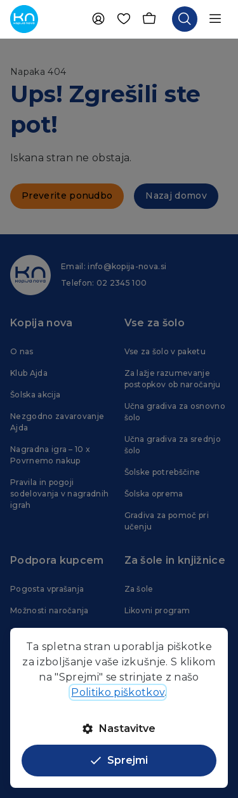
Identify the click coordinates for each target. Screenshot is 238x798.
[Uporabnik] (98, 19)
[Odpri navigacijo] (215, 19)
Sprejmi (119, 760)
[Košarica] (149, 19)
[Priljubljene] (123, 19)
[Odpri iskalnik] (184, 19)
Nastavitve (119, 728)
